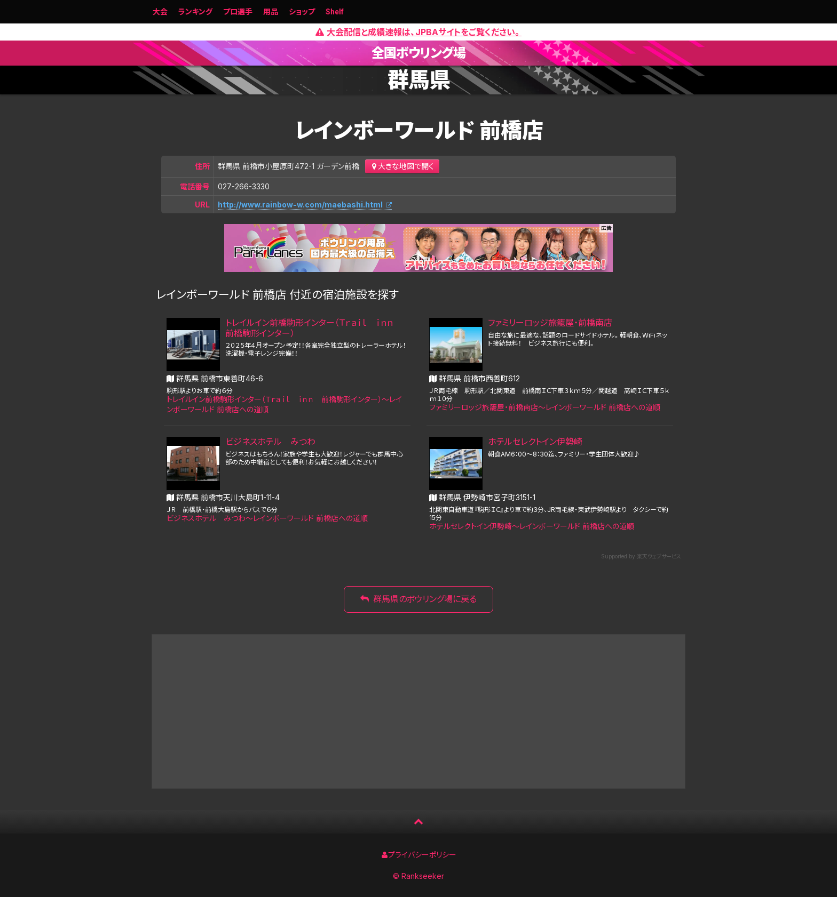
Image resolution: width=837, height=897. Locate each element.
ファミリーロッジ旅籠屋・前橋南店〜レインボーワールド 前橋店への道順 (544, 407)
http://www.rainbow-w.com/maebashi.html (300, 204)
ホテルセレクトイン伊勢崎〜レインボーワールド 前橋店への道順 (531, 526)
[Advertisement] (418, 711)
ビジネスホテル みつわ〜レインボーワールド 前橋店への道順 (267, 518)
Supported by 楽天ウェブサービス (641, 556)
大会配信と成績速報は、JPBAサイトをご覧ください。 (418, 32)
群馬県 (419, 80)
